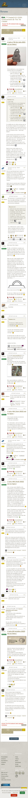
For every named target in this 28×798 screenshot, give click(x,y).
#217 (24, 606)
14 (9, 32)
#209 (24, 393)
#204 (24, 196)
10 (20, 30)
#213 (24, 478)
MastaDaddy (4, 199)
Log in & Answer (14, 738)
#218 (24, 628)
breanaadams (4, 307)
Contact (3, 778)
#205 (24, 242)
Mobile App (18, 766)
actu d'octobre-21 (17, 355)
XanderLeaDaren (5, 396)
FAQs (16, 757)
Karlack (3, 99)
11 (23, 30)
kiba (3, 530)
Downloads (18, 762)
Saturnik (4, 171)
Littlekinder (5, 598)
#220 (24, 689)
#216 (24, 594)
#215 (24, 557)
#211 (24, 440)
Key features (4, 760)
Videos (17, 758)
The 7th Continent (11, 24)
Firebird (4, 41)
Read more (15, 792)
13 (6, 32)
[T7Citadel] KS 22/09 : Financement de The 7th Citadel (12, 19)
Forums (4, 24)
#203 (24, 167)
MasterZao (4, 319)
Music (16, 760)
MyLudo (18, 404)
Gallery (3, 764)
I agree (22, 792)
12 (3, 32)
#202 (24, 96)
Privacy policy (4, 776)
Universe (3, 758)
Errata (16, 764)
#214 (24, 527)
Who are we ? (4, 772)
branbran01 (4, 670)
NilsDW (3, 609)
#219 (24, 667)
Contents (3, 762)
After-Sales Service (6, 779)
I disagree (14, 795)
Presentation (4, 757)
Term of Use (4, 774)
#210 (24, 408)
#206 (24, 304)
